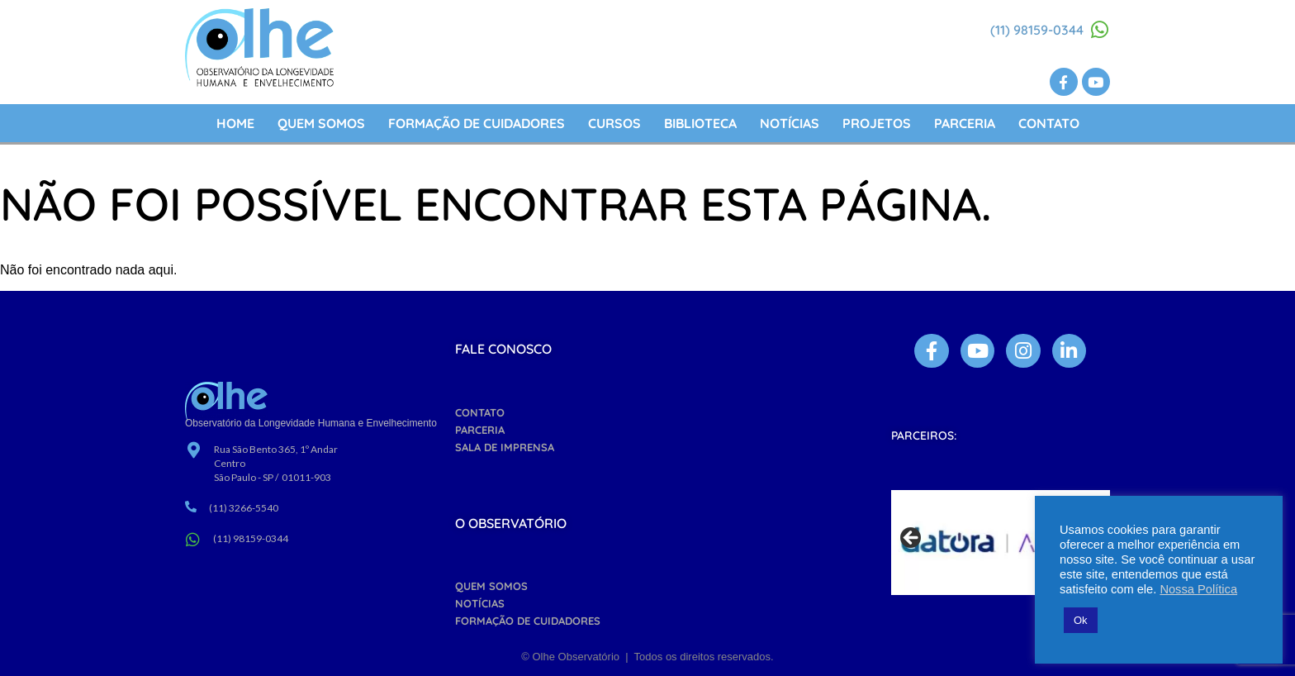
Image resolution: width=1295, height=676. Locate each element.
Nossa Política (1198, 589)
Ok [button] (1081, 620)
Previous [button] (911, 538)
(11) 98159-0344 (1037, 29)
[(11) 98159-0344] (1100, 30)
